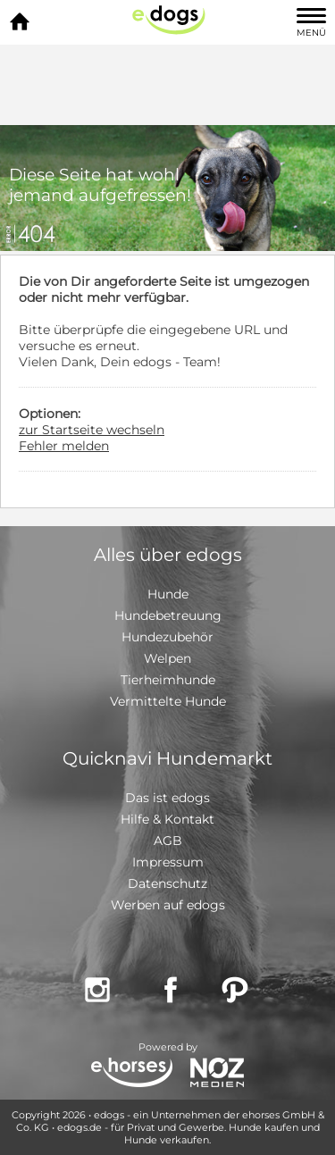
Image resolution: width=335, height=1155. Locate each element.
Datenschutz (167, 883)
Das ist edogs (167, 798)
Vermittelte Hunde (168, 701)
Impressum (168, 862)
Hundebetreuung (168, 615)
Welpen (167, 658)
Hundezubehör (167, 637)
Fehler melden (64, 446)
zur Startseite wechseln (91, 430)
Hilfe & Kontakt (167, 819)
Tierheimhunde (168, 680)
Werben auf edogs (168, 905)
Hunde (167, 594)
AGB (168, 841)
